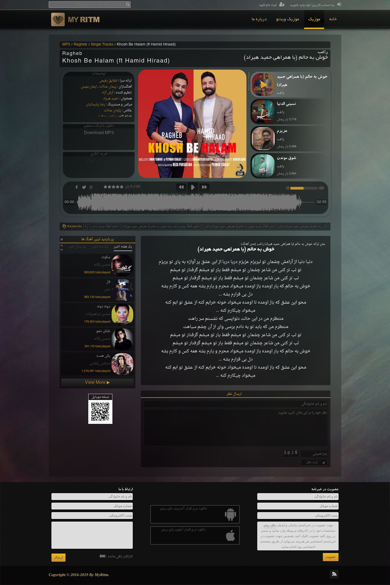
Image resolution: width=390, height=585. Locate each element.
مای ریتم (270, 525)
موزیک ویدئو (287, 19)
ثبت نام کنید (272, 5)
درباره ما (259, 19)
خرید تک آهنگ (99, 161)
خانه (333, 19)
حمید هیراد (111, 99)
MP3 (66, 45)
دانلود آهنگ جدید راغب (105, 226)
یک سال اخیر (77, 247)
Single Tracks (102, 45)
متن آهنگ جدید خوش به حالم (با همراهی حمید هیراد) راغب (238, 226)
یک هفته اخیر (123, 247)
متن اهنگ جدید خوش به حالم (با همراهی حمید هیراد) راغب (312, 226)
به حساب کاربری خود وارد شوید (315, 5)
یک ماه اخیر (100, 247)
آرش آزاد (107, 93)
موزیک (314, 19)
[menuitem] (333, 19)
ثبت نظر (316, 462)
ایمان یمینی (89, 87)
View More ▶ (97, 383)
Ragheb (80, 45)
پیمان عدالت (107, 87)
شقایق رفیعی (108, 81)
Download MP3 (99, 133)
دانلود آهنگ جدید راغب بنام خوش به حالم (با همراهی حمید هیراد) (161, 226)
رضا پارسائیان (95, 105)
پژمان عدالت (112, 110)
